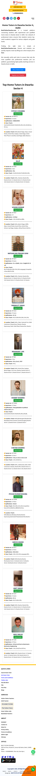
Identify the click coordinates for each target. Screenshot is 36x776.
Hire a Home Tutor (18, 70)
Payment (4, 771)
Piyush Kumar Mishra (18, 494)
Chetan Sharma (18, 448)
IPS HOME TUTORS (7, 704)
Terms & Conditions (6, 732)
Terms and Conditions (7, 677)
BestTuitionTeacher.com (8, 30)
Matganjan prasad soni (18, 253)
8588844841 (18, 13)
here (2, 53)
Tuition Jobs (4, 680)
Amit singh (18, 588)
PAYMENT (3, 722)
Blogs (2, 690)
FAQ (2, 685)
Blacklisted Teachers (6, 713)
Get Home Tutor (5, 675)
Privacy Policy (5, 729)
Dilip (18, 161)
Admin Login (4, 734)
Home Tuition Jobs (6, 711)
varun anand (18, 542)
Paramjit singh (18, 305)
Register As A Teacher (18, 75)
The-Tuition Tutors (7, 708)
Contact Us (4, 724)
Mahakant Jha (18, 351)
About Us (3, 727)
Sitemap (3, 737)
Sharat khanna (18, 398)
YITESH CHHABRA (18, 111)
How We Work (5, 682)
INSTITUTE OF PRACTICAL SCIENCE (21, 773)
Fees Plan (3, 687)
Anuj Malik (18, 634)
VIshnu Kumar (18, 207)
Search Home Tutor (6, 672)
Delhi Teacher (5, 701)
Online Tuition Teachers (7, 698)
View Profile (18, 114)
